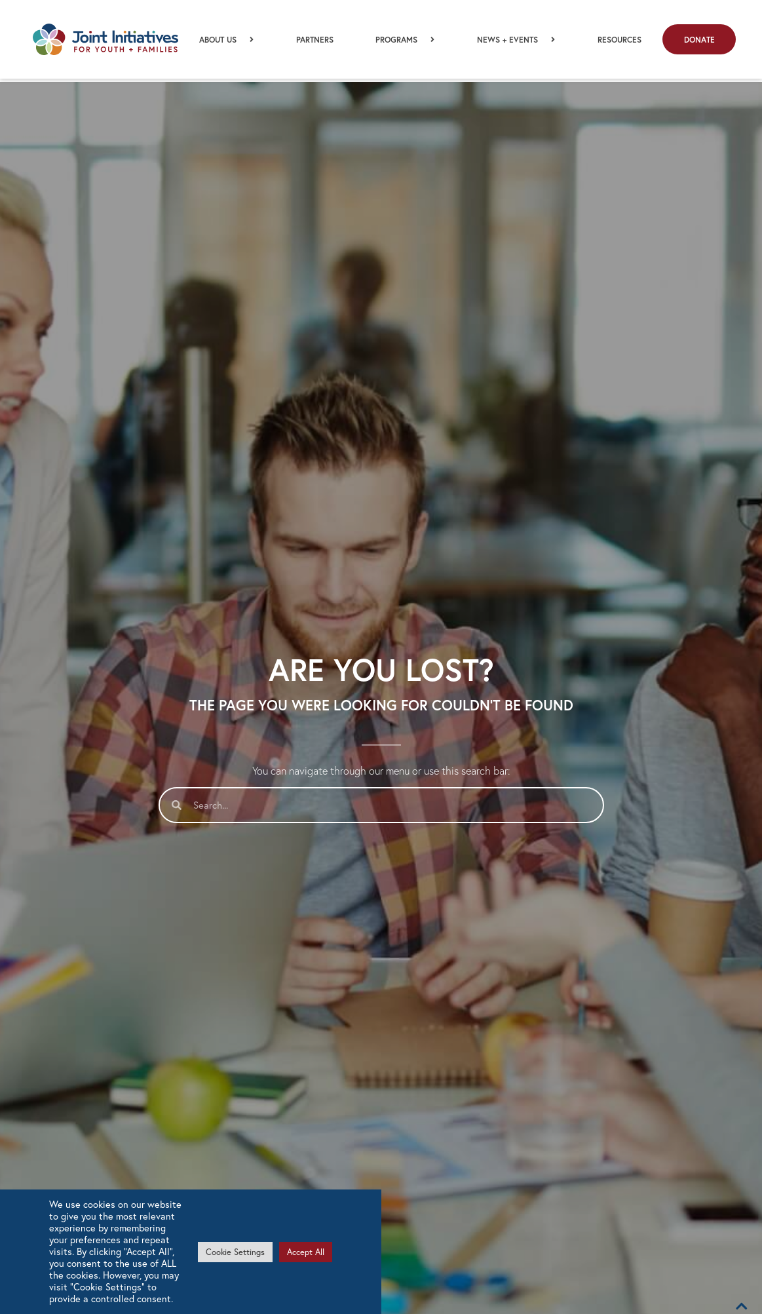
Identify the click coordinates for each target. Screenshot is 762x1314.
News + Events (516, 40)
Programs (404, 40)
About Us (226, 40)
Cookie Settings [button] (235, 1251)
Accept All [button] (305, 1251)
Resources (619, 41)
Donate (699, 41)
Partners (314, 41)
